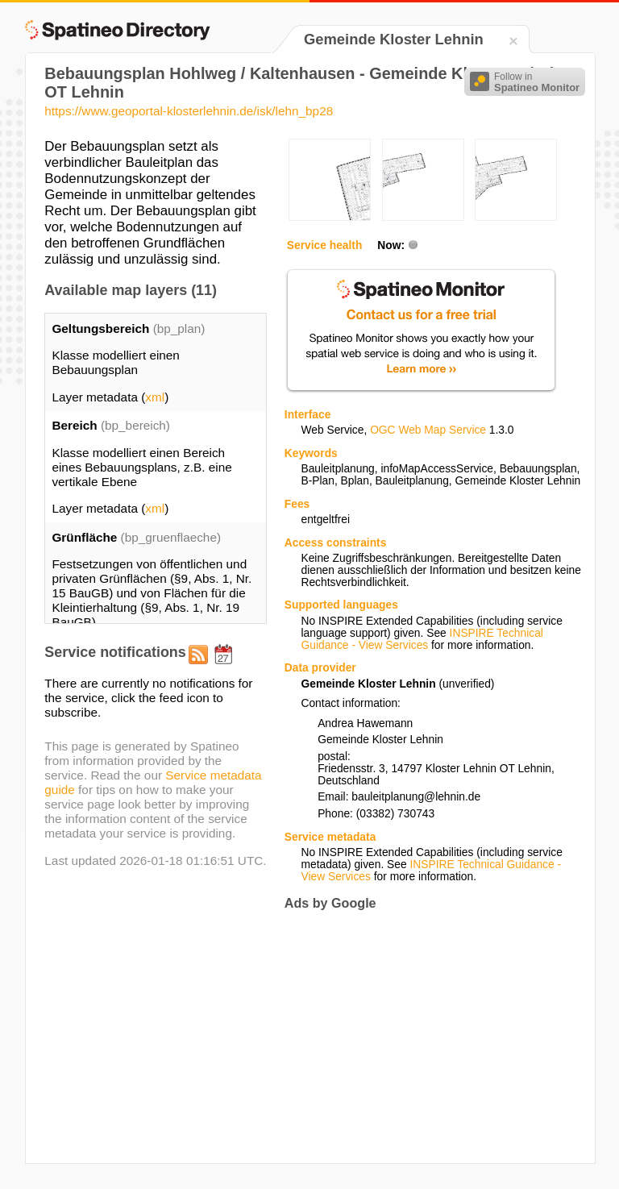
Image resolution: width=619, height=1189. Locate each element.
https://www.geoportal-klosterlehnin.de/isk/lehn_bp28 (188, 111)
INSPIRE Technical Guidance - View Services (421, 639)
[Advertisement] (420, 1037)
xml (154, 397)
